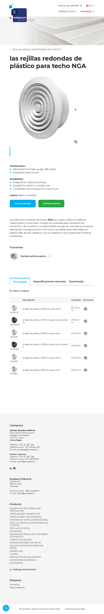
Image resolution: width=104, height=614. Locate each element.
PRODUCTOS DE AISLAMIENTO (25, 557)
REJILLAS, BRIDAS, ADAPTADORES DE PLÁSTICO (36, 49)
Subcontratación (17, 587)
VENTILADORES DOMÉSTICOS (25, 514)
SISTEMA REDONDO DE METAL (25, 542)
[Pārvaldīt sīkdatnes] (6, 608)
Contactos (15, 584)
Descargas (20, 281)
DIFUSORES (16, 531)
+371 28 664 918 (32, 447)
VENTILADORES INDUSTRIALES (25, 517)
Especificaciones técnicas (49, 281)
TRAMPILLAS (16, 551)
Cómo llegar (16, 440)
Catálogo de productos (23, 569)
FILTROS (14, 554)
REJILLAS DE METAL (20, 528)
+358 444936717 (32, 491)
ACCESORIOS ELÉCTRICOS (23, 560)
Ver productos (23, 203)
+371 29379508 (32, 459)
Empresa (87, 11)
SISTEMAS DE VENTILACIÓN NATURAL (29, 520)
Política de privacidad (75, 609)
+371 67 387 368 (26, 457)
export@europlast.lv (26, 461)
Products (15, 504)
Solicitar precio (51, 203)
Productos (68, 11)
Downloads (76, 281)
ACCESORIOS (16, 563)
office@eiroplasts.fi (26, 493)
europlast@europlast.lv (27, 449)
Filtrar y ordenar (19, 291)
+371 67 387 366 (26, 445)
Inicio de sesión (70, 5)
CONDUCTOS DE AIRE (21, 539)
